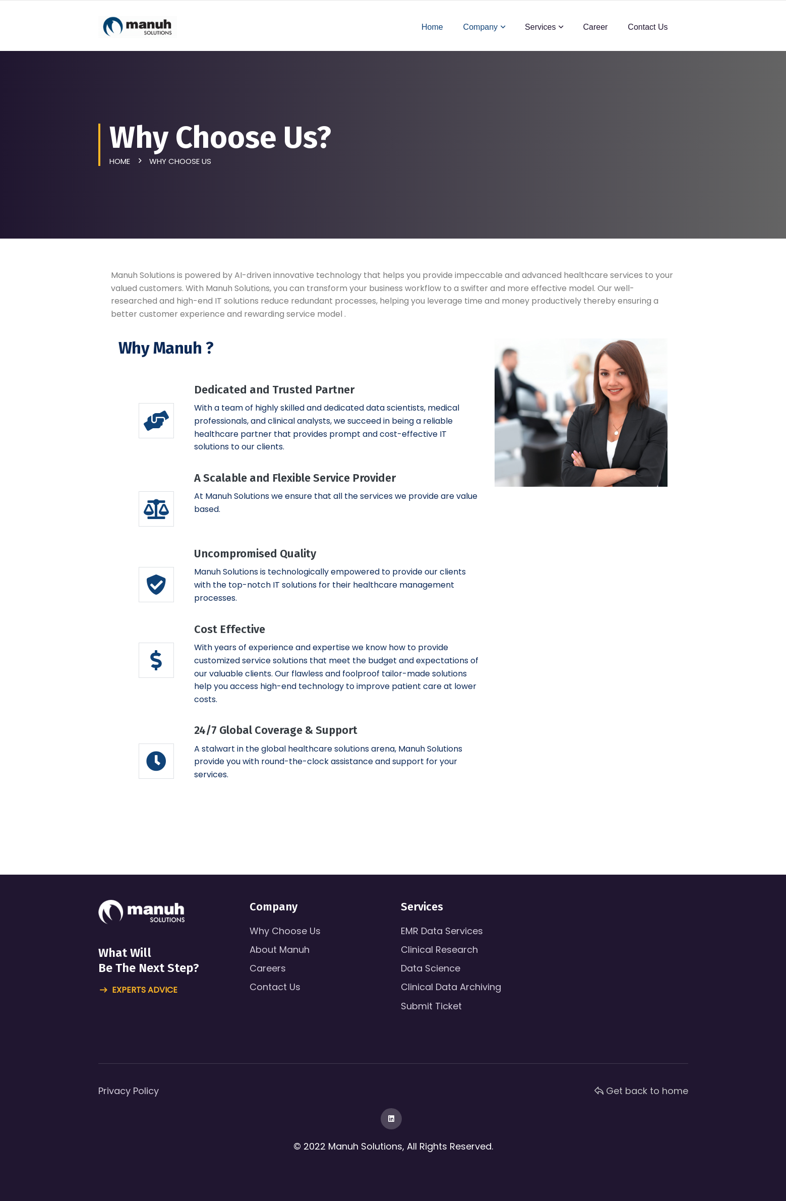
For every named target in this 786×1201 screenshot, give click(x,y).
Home (432, 27)
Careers (268, 968)
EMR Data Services (442, 931)
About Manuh (280, 949)
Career (595, 27)
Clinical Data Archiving (451, 987)
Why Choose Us (285, 931)
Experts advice (138, 990)
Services (540, 27)
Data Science (430, 968)
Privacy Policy (128, 1090)
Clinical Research (439, 949)
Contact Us (648, 27)
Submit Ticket (431, 1006)
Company (480, 27)
